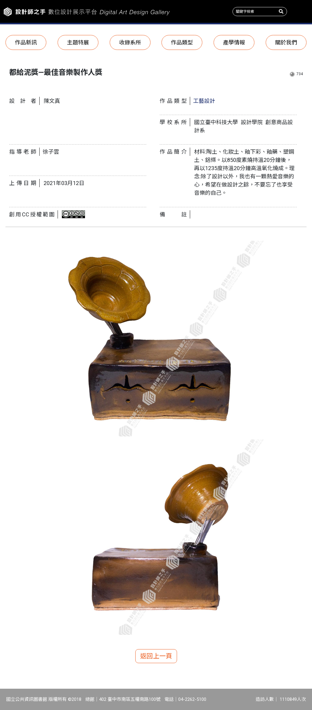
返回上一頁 (156, 656)
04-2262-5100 (192, 699)
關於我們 (286, 42)
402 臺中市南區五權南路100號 (130, 699)
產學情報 (234, 42)
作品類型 (182, 42)
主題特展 (78, 42)
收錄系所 (130, 42)
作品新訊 (26, 42)
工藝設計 (204, 101)
